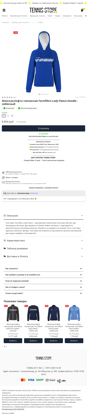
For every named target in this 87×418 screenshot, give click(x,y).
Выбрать (13, 340)
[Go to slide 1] (39, 94)
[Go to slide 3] (42, 94)
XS (4, 116)
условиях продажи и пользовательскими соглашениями (50, 407)
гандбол (78, 400)
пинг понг (13, 402)
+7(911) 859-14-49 (53, 368)
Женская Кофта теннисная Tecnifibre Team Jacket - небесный (54, 327)
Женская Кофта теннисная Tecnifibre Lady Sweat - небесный (33, 327)
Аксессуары (78, 16)
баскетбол (25, 400)
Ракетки (5, 16)
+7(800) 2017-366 (34, 368)
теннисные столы (61, 402)
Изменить (34, 193)
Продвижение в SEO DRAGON (13, 409)
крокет (20, 402)
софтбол (27, 402)
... (33, 22)
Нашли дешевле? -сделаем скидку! (43, 187)
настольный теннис (61, 400)
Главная (5, 22)
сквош (71, 400)
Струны (57, 16)
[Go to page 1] (4, 346)
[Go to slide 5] (46, 94)
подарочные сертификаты (55, 404)
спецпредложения (37, 404)
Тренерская (67, 16)
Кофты (40, 22)
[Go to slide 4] (44, 94)
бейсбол (5, 402)
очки (39, 402)
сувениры (72, 402)
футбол (32, 400)
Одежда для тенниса (37, 16)
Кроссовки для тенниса (18, 16)
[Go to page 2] (6, 346)
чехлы (44, 402)
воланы (34, 402)
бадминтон (48, 400)
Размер (4, 113)
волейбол (40, 400)
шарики (50, 402)
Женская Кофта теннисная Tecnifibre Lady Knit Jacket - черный (13, 327)
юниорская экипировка (20, 404)
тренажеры (6, 404)
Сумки (50, 16)
